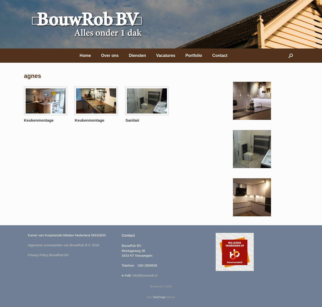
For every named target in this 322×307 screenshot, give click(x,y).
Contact (220, 55)
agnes (32, 76)
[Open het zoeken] (290, 56)
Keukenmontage (39, 120)
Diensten (137, 55)
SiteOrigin (159, 297)
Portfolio (193, 55)
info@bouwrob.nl (144, 275)
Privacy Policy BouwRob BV (48, 255)
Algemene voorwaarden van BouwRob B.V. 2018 (63, 245)
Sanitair (132, 120)
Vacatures (165, 55)
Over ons (109, 55)
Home (85, 55)
